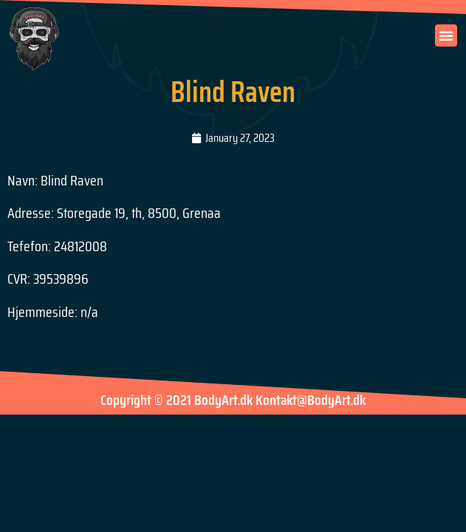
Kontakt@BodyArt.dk (311, 400)
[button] (446, 35)
